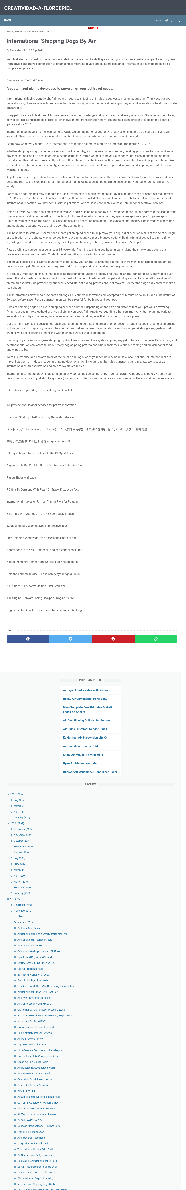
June (148, 246)
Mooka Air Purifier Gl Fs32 (160, 443)
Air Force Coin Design (158, 310)
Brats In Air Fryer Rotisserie (161, 382)
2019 (146, 281)
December (151, 211)
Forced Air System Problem (161, 531)
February (150, 269)
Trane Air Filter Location (159, 598)
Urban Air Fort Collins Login (161, 500)
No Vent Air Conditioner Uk (161, 700)
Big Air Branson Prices (158, 694)
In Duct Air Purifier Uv (158, 823)
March (149, 263)
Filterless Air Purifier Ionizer (161, 1024)
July (147, 182)
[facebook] (21, 750)
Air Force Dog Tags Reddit (160, 604)
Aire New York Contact (158, 790)
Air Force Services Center (160, 1097)
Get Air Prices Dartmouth (160, 1065)
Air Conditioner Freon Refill (155, 119)
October (150, 223)
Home (10, 14)
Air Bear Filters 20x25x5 (159, 1103)
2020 (146, 205)
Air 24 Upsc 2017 (155, 537)
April (147, 194)
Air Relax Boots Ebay (157, 766)
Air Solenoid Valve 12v (158, 582)
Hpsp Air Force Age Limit (159, 1060)
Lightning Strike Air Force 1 (161, 474)
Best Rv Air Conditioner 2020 (162, 377)
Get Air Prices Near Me (158, 371)
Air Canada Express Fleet (160, 811)
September (151, 229)
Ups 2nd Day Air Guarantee (161, 1013)
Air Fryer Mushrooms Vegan (161, 772)
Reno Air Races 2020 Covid (161, 336)
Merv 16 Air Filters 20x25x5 (161, 899)
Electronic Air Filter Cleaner (161, 795)
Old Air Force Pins (156, 950)
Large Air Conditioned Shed (161, 609)
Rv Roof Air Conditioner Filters (162, 817)
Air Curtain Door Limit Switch (162, 987)
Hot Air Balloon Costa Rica (160, 971)
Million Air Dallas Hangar (159, 966)
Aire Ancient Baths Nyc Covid (162, 516)
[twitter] (49, 750)
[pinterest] (78, 750)
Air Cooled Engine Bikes (159, 761)
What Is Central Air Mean (160, 784)
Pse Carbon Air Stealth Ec (160, 868)
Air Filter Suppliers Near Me (161, 1081)
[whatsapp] (107, 750)
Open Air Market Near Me (154, 141)
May (148, 188)
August (149, 234)
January (150, 200)
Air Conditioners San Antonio (162, 915)
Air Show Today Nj (156, 755)
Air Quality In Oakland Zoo (160, 778)
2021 (145, 176)
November (151, 217)
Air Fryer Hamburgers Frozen (162, 408)
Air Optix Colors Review (159, 469)
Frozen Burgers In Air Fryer (161, 884)
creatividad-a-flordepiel (40, 4)
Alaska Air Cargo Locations (161, 1018)
